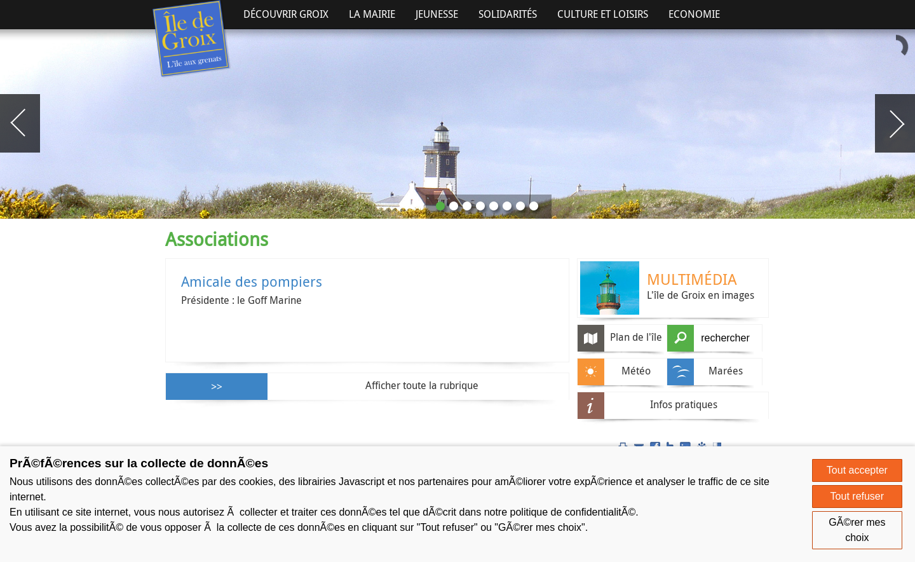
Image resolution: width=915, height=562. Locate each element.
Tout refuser (857, 496)
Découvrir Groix (286, 14)
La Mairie (372, 14)
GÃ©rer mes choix (857, 530)
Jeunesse (437, 14)
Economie (694, 14)
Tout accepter (857, 470)
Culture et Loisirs (602, 14)
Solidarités (507, 14)
